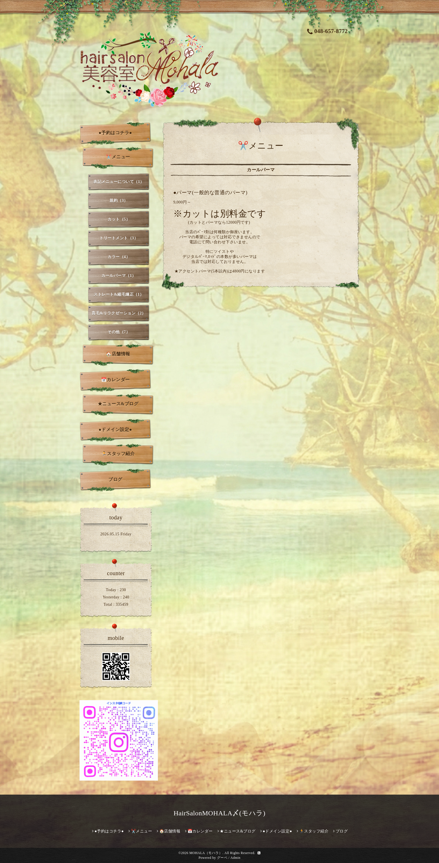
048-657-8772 (327, 31)
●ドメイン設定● (115, 429)
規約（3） (118, 200)
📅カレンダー (115, 379)
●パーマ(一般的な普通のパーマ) (210, 192)
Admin (235, 858)
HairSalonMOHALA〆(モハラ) (219, 813)
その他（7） (119, 332)
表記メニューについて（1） (118, 182)
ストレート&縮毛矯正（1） (119, 294)
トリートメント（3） (118, 238)
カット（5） (119, 219)
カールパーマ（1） (118, 276)
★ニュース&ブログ (118, 403)
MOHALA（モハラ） (205, 853)
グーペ (222, 858)
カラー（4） (119, 257)
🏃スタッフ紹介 (118, 453)
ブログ (115, 479)
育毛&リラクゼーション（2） (119, 313)
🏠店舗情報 (118, 353)
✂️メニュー (118, 156)
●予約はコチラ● (115, 132)
